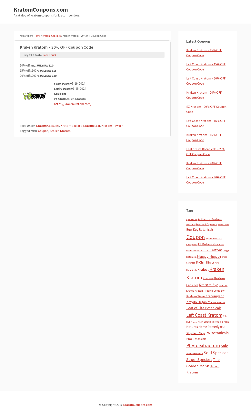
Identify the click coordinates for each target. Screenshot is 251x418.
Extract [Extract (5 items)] (200, 250)
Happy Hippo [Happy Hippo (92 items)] (208, 256)
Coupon (43, 131)
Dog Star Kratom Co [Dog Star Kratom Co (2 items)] (214, 238)
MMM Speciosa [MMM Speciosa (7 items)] (206, 321)
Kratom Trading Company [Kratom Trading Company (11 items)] (210, 290)
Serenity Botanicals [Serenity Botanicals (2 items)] (194, 353)
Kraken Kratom (60, 131)
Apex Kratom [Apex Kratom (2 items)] (191, 219)
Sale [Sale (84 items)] (224, 345)
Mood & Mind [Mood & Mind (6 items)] (222, 321)
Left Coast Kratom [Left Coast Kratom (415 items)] (204, 315)
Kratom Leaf (91, 126)
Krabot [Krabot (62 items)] (203, 269)
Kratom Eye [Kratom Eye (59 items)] (208, 284)
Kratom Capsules (47, 126)
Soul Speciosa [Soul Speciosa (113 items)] (216, 352)
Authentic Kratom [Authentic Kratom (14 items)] (210, 219)
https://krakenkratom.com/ (73, 104)
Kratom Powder (112, 126)
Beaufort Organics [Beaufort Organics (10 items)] (206, 224)
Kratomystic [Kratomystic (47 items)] (214, 296)
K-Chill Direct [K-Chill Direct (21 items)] (205, 262)
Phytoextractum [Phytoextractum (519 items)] (203, 345)
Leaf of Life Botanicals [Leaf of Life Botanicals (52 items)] (203, 308)
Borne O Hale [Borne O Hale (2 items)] (223, 224)
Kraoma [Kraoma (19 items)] (208, 278)
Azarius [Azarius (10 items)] (190, 224)
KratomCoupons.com (41, 9)
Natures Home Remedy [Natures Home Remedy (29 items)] (202, 327)
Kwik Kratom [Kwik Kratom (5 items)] (218, 302)
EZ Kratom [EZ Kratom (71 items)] (213, 249)
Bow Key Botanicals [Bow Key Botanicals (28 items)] (200, 229)
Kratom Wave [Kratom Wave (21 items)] (195, 296)
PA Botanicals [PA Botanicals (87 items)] (217, 332)
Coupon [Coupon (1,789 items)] (195, 237)
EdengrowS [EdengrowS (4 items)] (191, 244)
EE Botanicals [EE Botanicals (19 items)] (207, 244)
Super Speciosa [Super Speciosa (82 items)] (199, 359)
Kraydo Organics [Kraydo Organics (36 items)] (198, 302)
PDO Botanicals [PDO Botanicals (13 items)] (196, 339)
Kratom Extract (71, 126)
